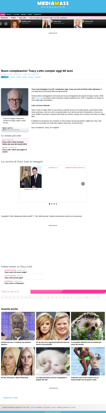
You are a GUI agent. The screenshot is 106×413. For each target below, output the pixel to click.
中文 (63, 7)
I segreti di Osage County (73, 167)
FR (50, 7)
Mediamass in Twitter (10, 398)
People (9, 14)
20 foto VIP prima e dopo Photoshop (14, 377)
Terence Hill (89, 21)
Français (12, 77)
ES (53, 7)
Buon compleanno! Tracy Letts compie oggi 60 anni (37, 71)
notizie (9, 130)
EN (47, 7)
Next (6, 24)
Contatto (37, 14)
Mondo (23, 14)
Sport (30, 14)
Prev (23, 184)
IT (58, 7)
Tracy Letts (22, 18)
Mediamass (4, 18)
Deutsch (30, 77)
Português (38, 77)
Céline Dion (57, 21)
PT (60, 7)
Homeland (27, 189)
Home (3, 14)
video (17, 130)
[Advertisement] (53, 50)
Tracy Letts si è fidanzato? (14, 283)
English (19, 77)
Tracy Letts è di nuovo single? (16, 272)
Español (24, 77)
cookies (53, 407)
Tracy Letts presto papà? (14, 278)
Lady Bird (51, 167)
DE (56, 7)
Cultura (16, 14)
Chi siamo (34, 407)
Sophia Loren (26, 21)
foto (13, 130)
